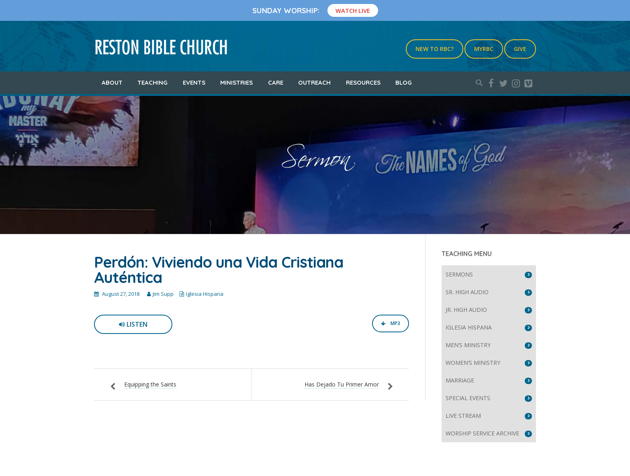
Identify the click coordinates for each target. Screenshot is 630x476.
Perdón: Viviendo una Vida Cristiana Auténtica (218, 269)
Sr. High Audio (467, 292)
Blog (403, 82)
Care (275, 82)
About (112, 82)
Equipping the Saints (150, 384)
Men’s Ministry (468, 345)
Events (194, 82)
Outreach (314, 82)
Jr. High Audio (466, 309)
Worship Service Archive (482, 433)
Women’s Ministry (473, 362)
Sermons (459, 274)
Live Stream (463, 415)
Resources (363, 82)
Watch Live (352, 10)
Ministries (236, 82)
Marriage (460, 380)
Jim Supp (163, 293)
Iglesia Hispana (204, 293)
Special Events (468, 398)
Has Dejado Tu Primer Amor (342, 384)
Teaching (152, 82)
